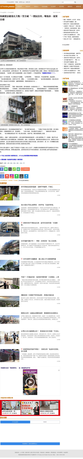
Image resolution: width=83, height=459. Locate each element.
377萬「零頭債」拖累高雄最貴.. (71, 36)
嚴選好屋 (78, 6)
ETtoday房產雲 (7, 6)
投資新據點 (45, 6)
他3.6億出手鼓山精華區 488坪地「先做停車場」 (38, 205)
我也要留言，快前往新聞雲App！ (30, 443)
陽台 (11, 163)
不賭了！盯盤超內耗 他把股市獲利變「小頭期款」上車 (40, 277)
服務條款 (48, 452)
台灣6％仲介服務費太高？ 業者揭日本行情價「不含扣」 (40, 331)
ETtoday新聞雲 (10, 0)
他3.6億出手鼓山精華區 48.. (71, 55)
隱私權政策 (53, 452)
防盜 (14, 163)
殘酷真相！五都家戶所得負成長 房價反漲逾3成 (37, 295)
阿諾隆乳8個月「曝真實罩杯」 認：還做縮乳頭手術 (15, 368)
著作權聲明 (60, 452)
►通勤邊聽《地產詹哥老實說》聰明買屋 (11, 159)
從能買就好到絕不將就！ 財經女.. (72, 72)
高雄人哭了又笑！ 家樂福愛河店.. (72, 39)
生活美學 (53, 6)
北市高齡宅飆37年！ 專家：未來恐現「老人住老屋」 (39, 241)
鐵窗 (5, 163)
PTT (24, 163)
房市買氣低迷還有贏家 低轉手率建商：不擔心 (37, 187)
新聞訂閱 (28, 0)
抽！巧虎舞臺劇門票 (73, 106)
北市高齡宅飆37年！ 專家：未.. (72, 59)
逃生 (18, 163)
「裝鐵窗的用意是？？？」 (48, 73)
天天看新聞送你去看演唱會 (74, 120)
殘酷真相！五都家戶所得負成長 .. (72, 66)
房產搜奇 (28, 6)
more (81, 50)
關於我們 (27, 452)
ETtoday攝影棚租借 (72, 143)
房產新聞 (19, 6)
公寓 (8, 163)
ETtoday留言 (15, 421)
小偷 (21, 163)
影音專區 (61, 6)
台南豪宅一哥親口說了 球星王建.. (72, 26)
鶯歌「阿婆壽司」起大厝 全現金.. (72, 19)
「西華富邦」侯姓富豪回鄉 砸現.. (72, 28)
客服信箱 (42, 452)
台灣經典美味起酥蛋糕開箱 (74, 127)
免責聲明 (66, 452)
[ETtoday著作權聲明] (23, 180)
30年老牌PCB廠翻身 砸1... (70, 21)
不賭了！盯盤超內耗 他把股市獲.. (72, 64)
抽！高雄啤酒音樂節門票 (74, 81)
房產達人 (36, 6)
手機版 (16, 0)
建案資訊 (70, 6)
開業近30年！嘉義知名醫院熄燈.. (72, 23)
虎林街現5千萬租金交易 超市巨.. (72, 30)
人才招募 (22, 452)
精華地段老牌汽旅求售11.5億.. (71, 32)
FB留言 (45, 421)
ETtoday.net (40, 454)
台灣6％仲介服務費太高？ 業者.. (72, 34)
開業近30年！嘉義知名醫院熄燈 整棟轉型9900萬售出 (39, 313)
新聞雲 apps (22, 0)
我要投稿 (17, 452)
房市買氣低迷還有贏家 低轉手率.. (72, 53)
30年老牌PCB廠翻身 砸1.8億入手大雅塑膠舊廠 (39, 259)
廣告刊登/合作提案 (35, 452)
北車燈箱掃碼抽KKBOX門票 (74, 113)
